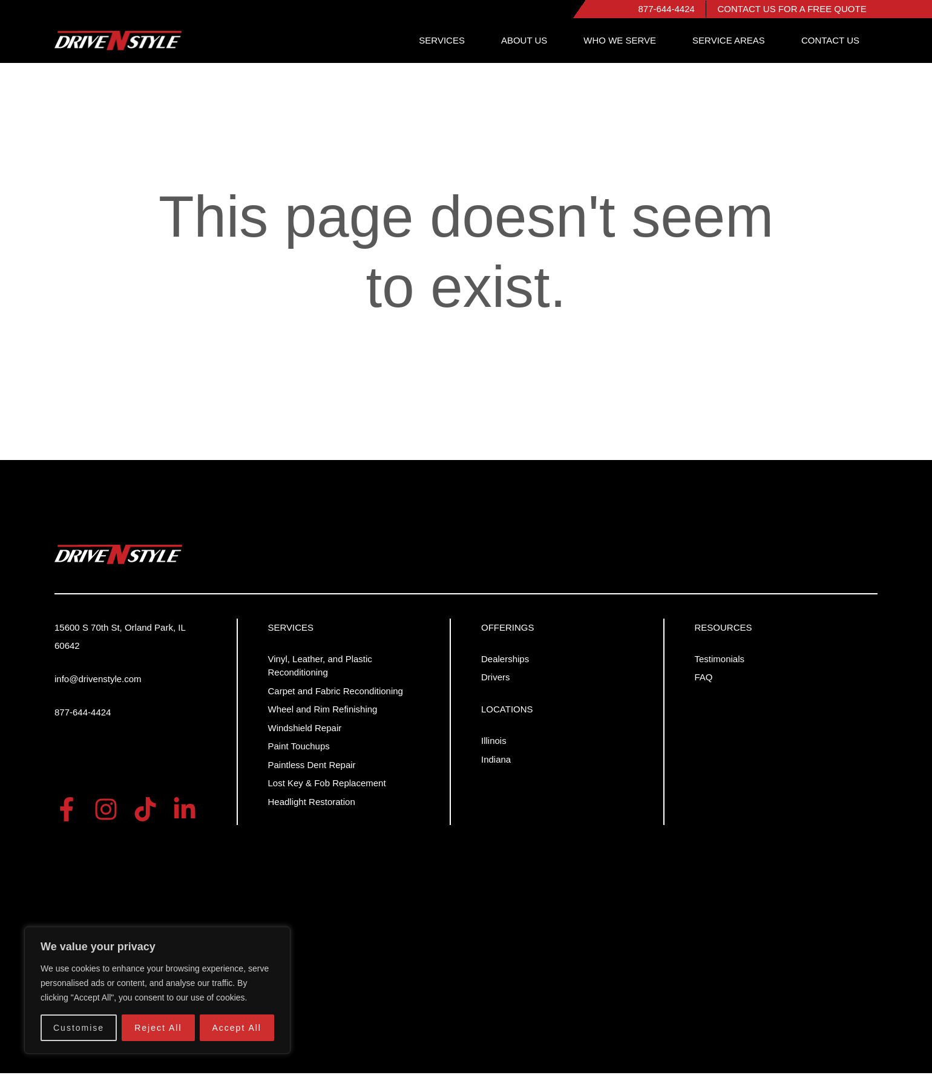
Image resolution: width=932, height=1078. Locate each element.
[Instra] (106, 814)
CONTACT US (836, 45)
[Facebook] (66, 814)
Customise (78, 1028)
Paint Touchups (299, 751)
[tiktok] (145, 814)
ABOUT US (566, 45)
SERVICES (496, 45)
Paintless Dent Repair (312, 769)
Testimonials (720, 664)
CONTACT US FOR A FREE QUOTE (794, 11)
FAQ (704, 682)
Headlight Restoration (311, 806)
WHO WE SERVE (650, 45)
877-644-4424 (672, 11)
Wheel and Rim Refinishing (323, 714)
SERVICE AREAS (746, 45)
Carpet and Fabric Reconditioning (335, 696)
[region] (157, 990)
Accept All (236, 1028)
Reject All (158, 1028)
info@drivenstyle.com (98, 684)
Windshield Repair (305, 733)
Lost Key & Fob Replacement (327, 788)
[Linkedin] (184, 814)
